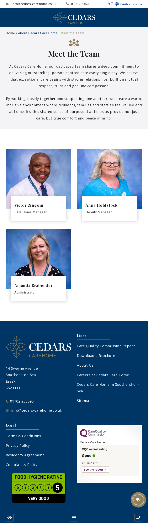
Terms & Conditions (23, 435)
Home (10, 33)
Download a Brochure (96, 355)
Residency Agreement (25, 455)
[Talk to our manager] (138, 500)
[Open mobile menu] (74, 517)
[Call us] (138, 517)
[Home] (9, 517)
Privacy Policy (18, 445)
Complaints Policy (22, 464)
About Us (85, 365)
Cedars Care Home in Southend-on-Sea (108, 387)
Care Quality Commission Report (106, 346)
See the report (93, 469)
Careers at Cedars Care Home (103, 375)
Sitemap (84, 400)
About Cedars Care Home (37, 33)
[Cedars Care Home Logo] (74, 17)
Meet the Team (72, 33)
